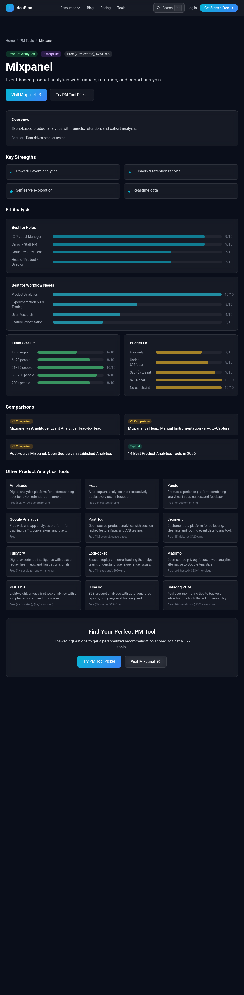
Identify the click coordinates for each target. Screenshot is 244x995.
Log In (192, 8)
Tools (121, 8)
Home (10, 41)
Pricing (105, 8)
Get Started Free (218, 7)
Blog (90, 8)
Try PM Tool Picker (72, 94)
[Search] (169, 8)
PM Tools (27, 41)
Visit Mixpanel (26, 94)
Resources (71, 8)
